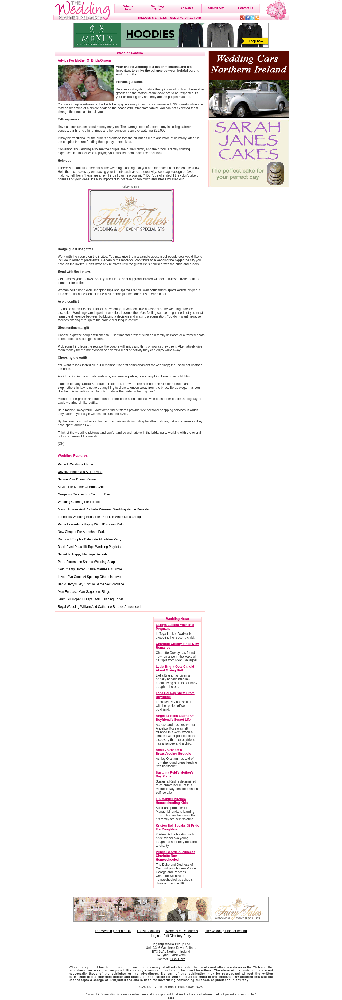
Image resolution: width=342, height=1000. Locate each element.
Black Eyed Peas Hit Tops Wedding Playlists (89, 547)
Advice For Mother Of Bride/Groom (82, 487)
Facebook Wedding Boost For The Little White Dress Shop (99, 517)
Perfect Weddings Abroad (76, 464)
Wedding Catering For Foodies (79, 502)
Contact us (245, 8)
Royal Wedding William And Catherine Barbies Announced (99, 607)
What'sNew (128, 8)
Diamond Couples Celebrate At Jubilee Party (89, 539)
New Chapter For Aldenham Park (81, 532)
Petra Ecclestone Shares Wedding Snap (86, 562)
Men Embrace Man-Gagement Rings (84, 592)
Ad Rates (187, 8)
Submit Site (216, 8)
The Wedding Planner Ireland (226, 931)
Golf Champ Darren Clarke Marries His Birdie (90, 569)
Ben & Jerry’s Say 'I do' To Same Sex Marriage (91, 584)
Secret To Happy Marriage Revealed (83, 554)
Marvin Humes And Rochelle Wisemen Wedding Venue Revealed (104, 509)
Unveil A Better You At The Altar (80, 472)
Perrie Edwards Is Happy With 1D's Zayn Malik (91, 524)
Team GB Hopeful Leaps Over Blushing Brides (91, 599)
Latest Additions (148, 931)
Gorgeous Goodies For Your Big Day (84, 494)
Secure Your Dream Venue (77, 479)
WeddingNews (157, 8)
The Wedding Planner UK (113, 931)
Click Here (177, 959)
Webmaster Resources (181, 931)
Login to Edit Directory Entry (171, 936)
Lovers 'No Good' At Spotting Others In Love (89, 577)
